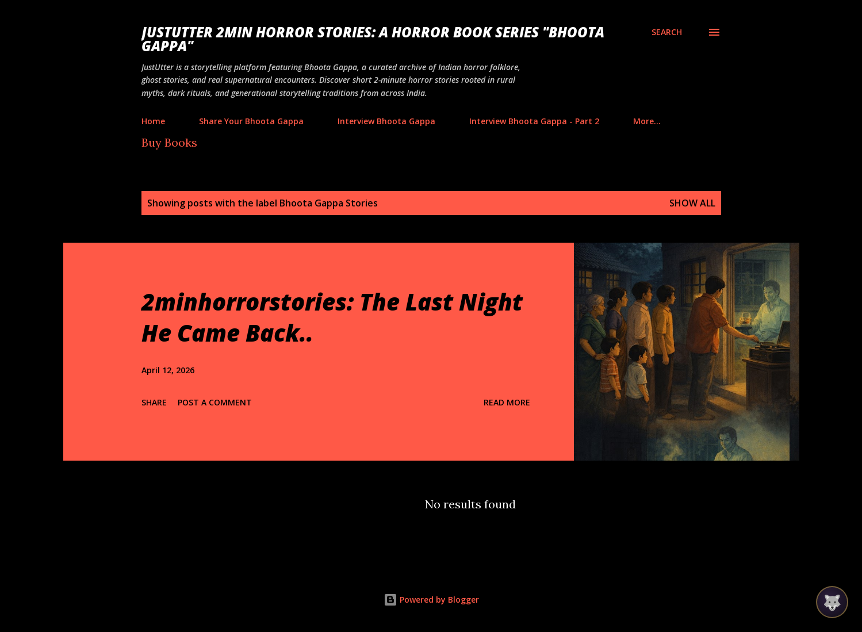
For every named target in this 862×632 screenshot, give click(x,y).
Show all (692, 203)
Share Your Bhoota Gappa (251, 121)
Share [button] (154, 402)
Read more (507, 402)
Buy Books (169, 142)
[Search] (667, 32)
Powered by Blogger (431, 599)
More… (647, 121)
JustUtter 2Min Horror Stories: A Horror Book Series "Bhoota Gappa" (372, 38)
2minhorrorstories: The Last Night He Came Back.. (332, 317)
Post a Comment (215, 402)
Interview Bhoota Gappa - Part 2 (534, 121)
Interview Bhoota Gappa (386, 121)
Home (153, 121)
